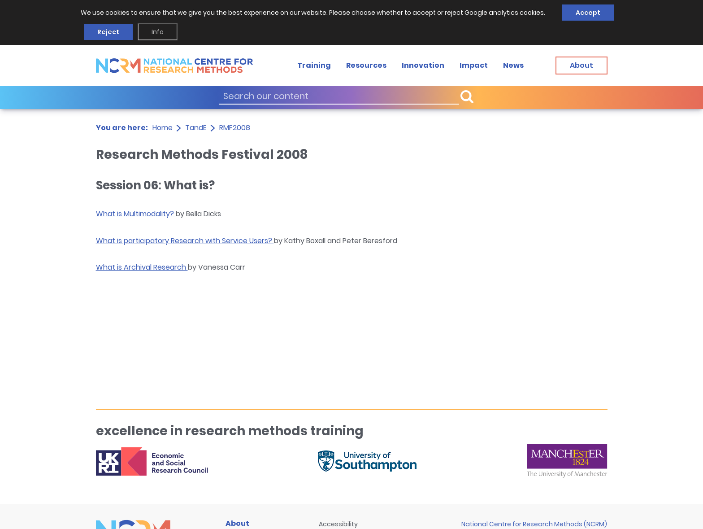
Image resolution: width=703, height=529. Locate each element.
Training (314, 65)
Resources (366, 65)
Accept (588, 12)
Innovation (423, 65)
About (237, 523)
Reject (108, 31)
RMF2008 (234, 127)
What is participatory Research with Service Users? (185, 241)
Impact (474, 65)
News (513, 65)
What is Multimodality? (136, 214)
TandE (196, 127)
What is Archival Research (142, 267)
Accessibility (338, 524)
